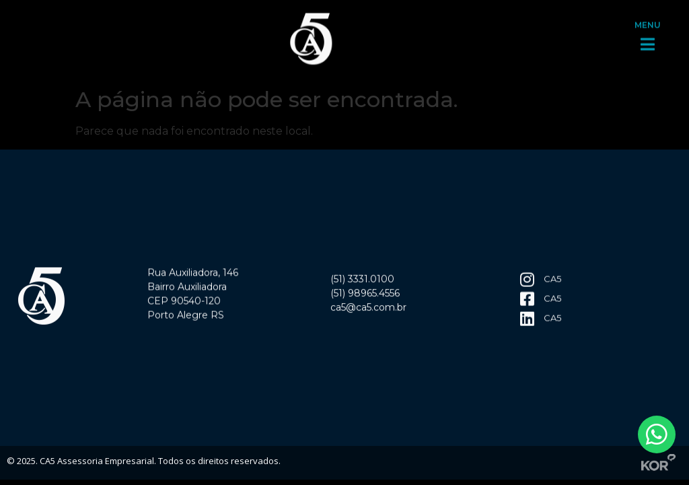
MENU (647, 23)
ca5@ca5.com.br (368, 309)
